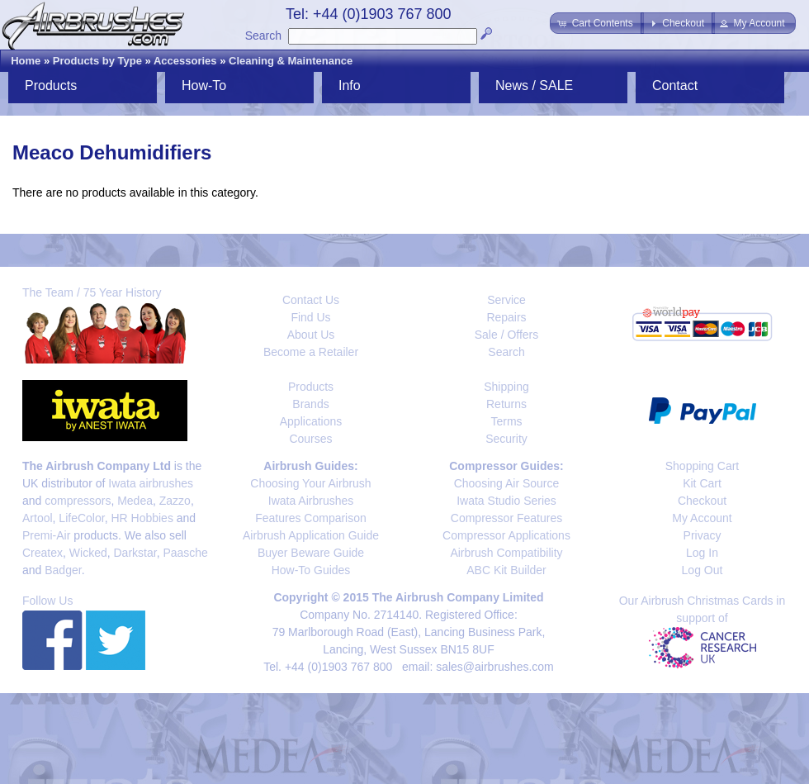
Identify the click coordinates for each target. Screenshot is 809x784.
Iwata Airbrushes (311, 500)
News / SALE (534, 85)
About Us (311, 334)
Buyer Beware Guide (311, 552)
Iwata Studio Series (506, 500)
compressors (78, 500)
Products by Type (97, 61)
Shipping (506, 386)
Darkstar (135, 552)
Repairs (506, 317)
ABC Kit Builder (506, 570)
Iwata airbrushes (150, 483)
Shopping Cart (702, 466)
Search (263, 35)
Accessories (185, 61)
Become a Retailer (310, 352)
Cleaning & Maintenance (290, 61)
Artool (37, 518)
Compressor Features (506, 518)
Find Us (310, 317)
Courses (310, 438)
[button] (596, 23)
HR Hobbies (142, 518)
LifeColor (81, 518)
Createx (42, 552)
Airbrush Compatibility (506, 552)
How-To (204, 85)
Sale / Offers (507, 334)
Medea (135, 500)
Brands (310, 404)
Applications (311, 421)
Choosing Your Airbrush (310, 483)
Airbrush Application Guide (311, 535)
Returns (506, 404)
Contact (675, 85)
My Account (701, 518)
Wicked (88, 552)
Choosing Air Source (507, 483)
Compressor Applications (506, 535)
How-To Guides (311, 570)
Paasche (185, 552)
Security (506, 438)
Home (25, 61)
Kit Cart (702, 483)
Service (506, 299)
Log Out (702, 570)
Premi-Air (46, 535)
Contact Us (310, 299)
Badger (63, 570)
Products (51, 85)
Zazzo (175, 500)
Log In (702, 552)
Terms (506, 421)
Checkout (702, 500)
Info (349, 85)
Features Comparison (311, 518)
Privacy (702, 535)
